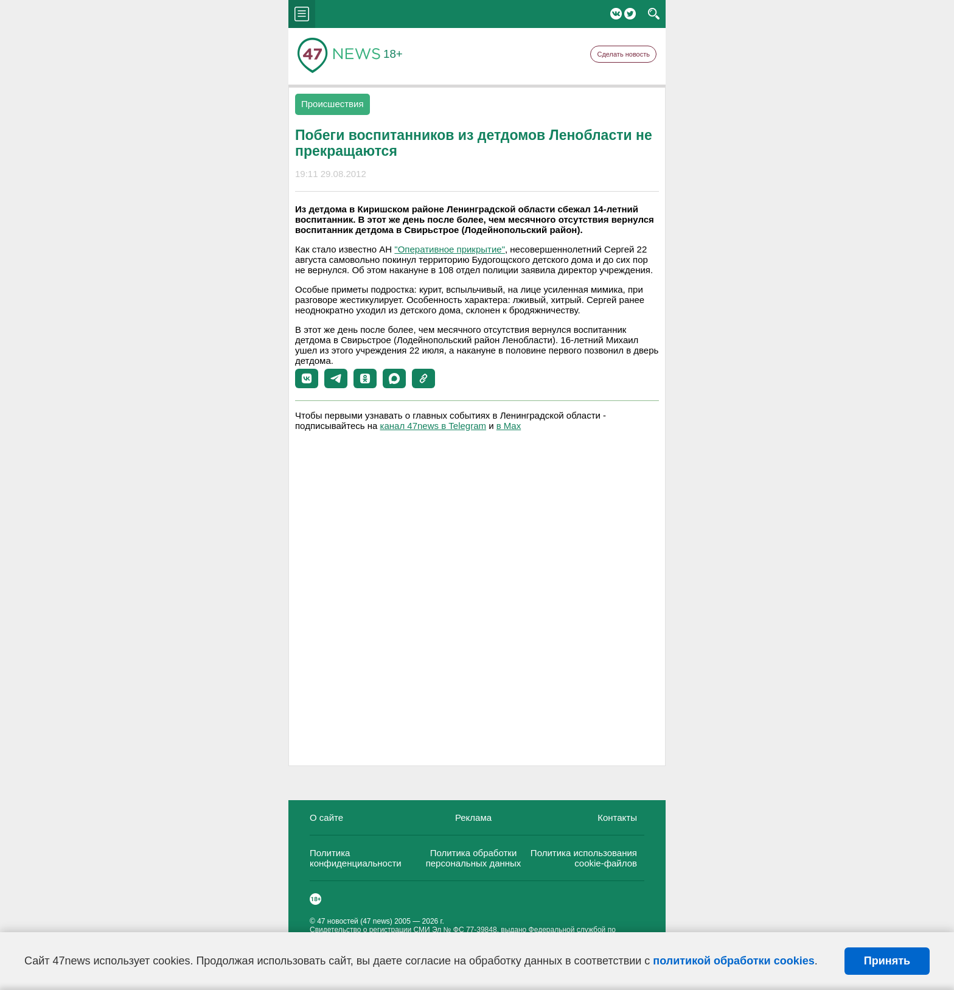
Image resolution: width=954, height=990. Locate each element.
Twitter (630, 13)
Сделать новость (623, 54)
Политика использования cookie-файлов (584, 858)
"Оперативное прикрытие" (449, 249)
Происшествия (332, 104)
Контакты (617, 817)
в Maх (508, 425)
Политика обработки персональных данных (473, 858)
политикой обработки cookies (733, 961)
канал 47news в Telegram (433, 425)
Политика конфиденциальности (356, 858)
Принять (887, 961)
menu (301, 14)
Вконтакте (616, 13)
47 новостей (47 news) (354, 921)
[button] (306, 378)
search (654, 14)
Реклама (473, 817)
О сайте (326, 817)
